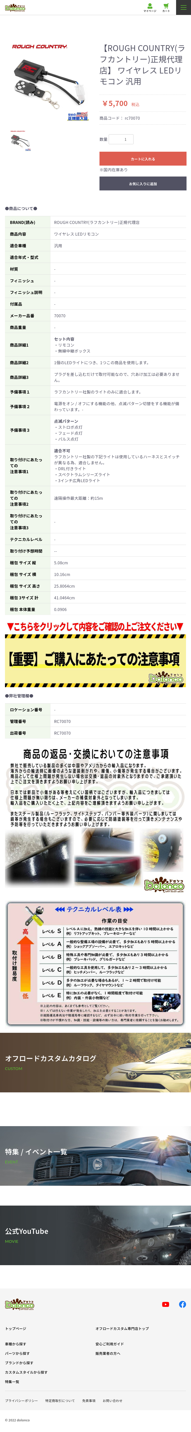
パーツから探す (17, 1353)
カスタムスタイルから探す (26, 1372)
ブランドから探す (19, 1362)
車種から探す (15, 1344)
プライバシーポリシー (21, 1400)
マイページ (149, 7)
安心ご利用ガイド (110, 1344)
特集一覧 (12, 1381)
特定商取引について (60, 1400)
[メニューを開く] (183, 7)
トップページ (15, 1328)
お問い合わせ (113, 1400)
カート (166, 7)
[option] (50, 82)
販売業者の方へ (108, 1353)
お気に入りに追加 (143, 183)
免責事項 (89, 1400)
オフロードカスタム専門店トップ (122, 1328)
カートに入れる (143, 158)
